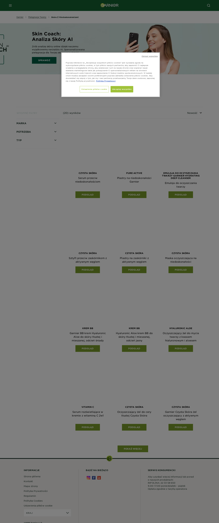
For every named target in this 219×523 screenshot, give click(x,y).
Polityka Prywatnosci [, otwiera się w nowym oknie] (106, 81)
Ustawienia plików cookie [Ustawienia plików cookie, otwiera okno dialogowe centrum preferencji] (94, 89)
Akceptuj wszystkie (122, 89)
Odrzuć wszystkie (150, 56)
